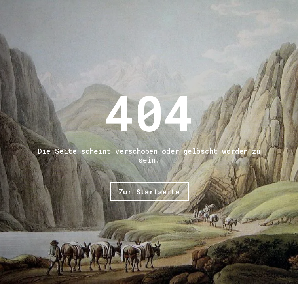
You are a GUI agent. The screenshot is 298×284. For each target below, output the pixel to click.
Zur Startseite (149, 191)
